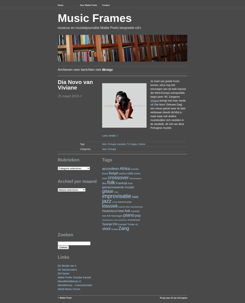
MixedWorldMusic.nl (69, 281)
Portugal (112, 144)
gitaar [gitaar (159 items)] (107, 191)
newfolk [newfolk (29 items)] (135, 211)
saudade (121, 144)
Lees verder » (110, 135)
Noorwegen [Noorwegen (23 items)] (117, 216)
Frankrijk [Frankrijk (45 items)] (121, 183)
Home (60, 5)
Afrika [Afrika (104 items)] (125, 168)
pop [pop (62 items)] (138, 215)
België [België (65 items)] (113, 173)
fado (104, 144)
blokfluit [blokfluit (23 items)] (123, 173)
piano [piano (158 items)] (128, 215)
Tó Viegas (132, 144)
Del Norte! (63, 273)
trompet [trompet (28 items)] (122, 224)
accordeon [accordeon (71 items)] (110, 169)
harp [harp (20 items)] (116, 192)
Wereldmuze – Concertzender (75, 285)
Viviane (141, 144)
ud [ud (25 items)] (136, 224)
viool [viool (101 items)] (106, 228)
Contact (106, 5)
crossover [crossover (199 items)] (118, 177)
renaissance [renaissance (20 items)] (107, 220)
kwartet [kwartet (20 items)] (121, 207)
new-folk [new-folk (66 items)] (123, 211)
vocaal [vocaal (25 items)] (114, 229)
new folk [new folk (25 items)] (106, 216)
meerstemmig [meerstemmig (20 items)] (136, 207)
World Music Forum (69, 289)
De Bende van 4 (67, 265)
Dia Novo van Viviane (75, 85)
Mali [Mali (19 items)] (128, 207)
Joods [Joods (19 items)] (114, 202)
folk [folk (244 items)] (111, 182)
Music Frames (95, 18)
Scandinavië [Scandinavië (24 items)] (134, 220)
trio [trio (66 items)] (115, 224)
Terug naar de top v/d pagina (173, 298)
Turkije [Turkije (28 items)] (131, 224)
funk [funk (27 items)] (130, 183)
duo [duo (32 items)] (104, 183)
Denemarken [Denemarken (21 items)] (136, 178)
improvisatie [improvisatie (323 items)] (116, 196)
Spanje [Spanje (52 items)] (107, 224)
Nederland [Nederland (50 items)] (109, 211)
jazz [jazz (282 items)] (107, 201)
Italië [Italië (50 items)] (135, 197)
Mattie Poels (66, 298)
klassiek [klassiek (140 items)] (110, 205)
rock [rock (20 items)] (116, 220)
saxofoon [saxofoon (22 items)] (122, 220)
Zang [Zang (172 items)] (123, 228)
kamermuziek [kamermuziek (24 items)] (125, 202)
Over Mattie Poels (88, 5)
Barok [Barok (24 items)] (105, 173)
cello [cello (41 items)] (130, 173)
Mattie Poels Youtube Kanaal (74, 277)
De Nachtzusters (67, 269)
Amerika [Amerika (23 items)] (135, 169)
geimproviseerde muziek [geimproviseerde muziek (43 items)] (118, 187)
